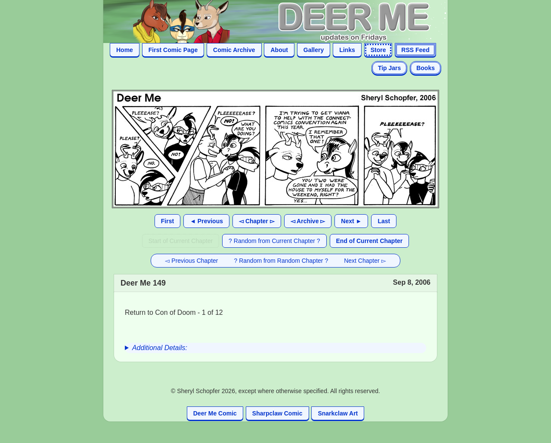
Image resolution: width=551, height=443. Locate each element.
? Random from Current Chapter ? (274, 240)
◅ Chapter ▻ (257, 221)
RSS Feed (415, 49)
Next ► (351, 221)
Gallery (313, 49)
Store (378, 49)
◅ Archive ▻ (308, 221)
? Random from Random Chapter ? (281, 260)
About (279, 49)
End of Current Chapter (369, 240)
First (167, 221)
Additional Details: (159, 347)
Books (425, 68)
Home (124, 49)
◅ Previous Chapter (191, 260)
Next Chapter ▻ (365, 260)
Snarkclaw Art (338, 413)
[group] (275, 348)
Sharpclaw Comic (277, 413)
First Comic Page (173, 49)
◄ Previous (206, 221)
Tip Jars (389, 68)
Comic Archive (234, 49)
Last (384, 221)
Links (347, 49)
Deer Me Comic (215, 413)
